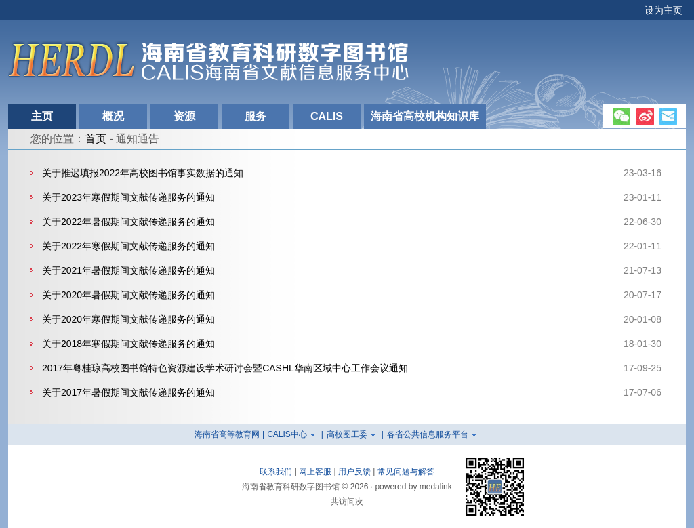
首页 (95, 138)
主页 (42, 116)
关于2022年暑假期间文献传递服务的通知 (128, 221)
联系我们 (276, 471)
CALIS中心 (287, 434)
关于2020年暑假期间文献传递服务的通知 (128, 294)
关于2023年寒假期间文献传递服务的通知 (128, 197)
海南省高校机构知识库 (425, 116)
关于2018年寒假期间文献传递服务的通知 (128, 343)
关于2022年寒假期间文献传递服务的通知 (128, 246)
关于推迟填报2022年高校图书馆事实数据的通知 (142, 172)
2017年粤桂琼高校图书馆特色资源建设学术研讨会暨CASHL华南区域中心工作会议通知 (225, 368)
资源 (184, 116)
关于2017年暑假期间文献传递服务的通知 (128, 392)
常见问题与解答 (405, 471)
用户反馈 (354, 471)
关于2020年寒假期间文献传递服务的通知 (128, 319)
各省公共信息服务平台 (427, 434)
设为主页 (663, 10)
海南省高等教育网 (227, 434)
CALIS (326, 116)
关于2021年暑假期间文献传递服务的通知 (128, 270)
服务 (255, 116)
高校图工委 (347, 434)
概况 (113, 116)
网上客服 (315, 471)
